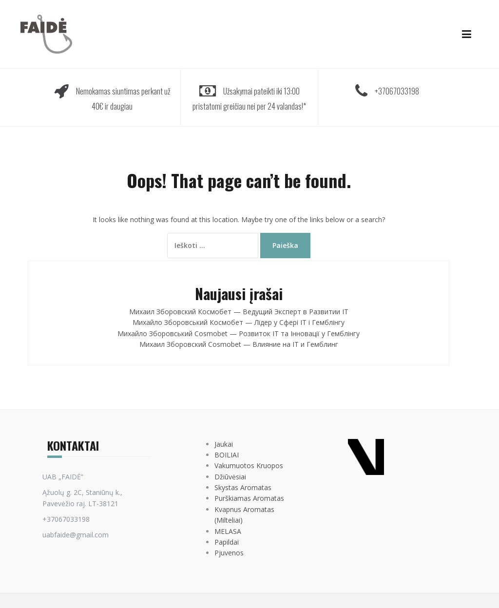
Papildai (226, 542)
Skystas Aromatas (242, 487)
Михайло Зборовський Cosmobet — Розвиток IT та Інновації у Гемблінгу (238, 333)
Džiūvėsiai (230, 476)
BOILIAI (226, 454)
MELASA (227, 531)
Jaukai (223, 444)
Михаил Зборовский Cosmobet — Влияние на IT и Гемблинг (238, 344)
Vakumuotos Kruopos (248, 465)
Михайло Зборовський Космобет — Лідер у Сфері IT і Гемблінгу (239, 322)
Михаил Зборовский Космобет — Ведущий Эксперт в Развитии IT (238, 311)
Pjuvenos (229, 552)
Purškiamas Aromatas (249, 498)
